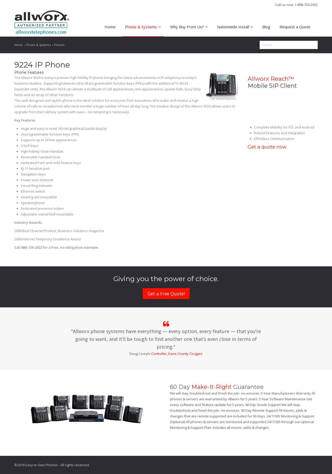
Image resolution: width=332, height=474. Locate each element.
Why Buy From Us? (189, 26)
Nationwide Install (235, 26)
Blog (266, 26)
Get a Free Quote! (166, 293)
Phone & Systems (143, 26)
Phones (59, 45)
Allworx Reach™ (271, 78)
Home (110, 26)
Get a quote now (267, 147)
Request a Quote (295, 26)
